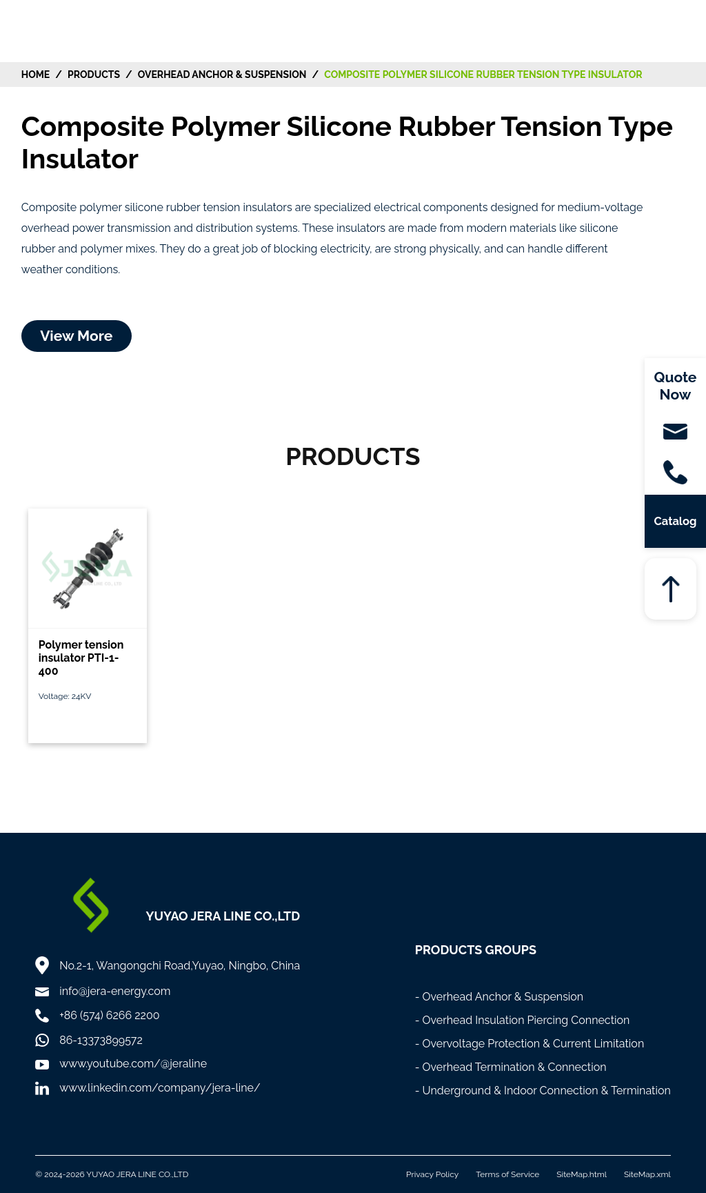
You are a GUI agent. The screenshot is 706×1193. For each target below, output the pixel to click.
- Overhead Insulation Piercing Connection (522, 1020)
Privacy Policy (432, 1174)
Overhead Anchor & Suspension (222, 74)
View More (76, 335)
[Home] (63, 30)
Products (94, 74)
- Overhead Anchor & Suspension (499, 996)
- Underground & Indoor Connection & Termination (543, 1090)
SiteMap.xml (647, 1174)
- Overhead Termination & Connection (511, 1067)
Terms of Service (507, 1174)
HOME (35, 74)
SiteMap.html (581, 1174)
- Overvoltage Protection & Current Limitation (530, 1043)
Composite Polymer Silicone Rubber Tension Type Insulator (483, 74)
